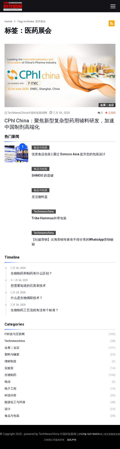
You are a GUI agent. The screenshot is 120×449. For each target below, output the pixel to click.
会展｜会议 (107, 105)
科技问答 (10, 395)
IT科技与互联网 (15, 334)
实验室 (9, 368)
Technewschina (44, 211)
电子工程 (10, 388)
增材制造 (10, 361)
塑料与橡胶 (12, 354)
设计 (7, 409)
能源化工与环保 (15, 402)
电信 (7, 381)
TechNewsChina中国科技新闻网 (26, 112)
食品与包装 (40, 147)
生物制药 (10, 375)
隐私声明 (71, 440)
